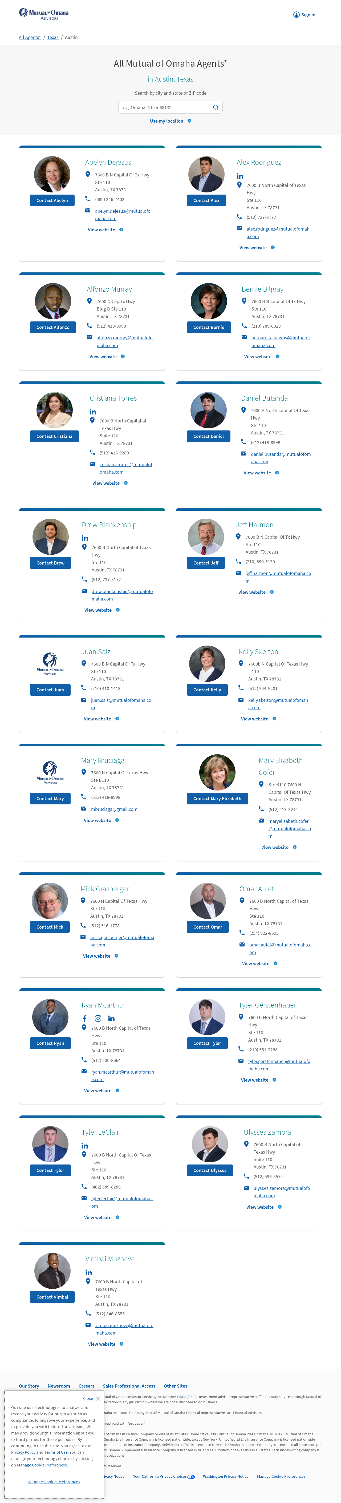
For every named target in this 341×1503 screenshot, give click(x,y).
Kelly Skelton (258, 651)
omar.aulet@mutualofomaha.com (280, 948)
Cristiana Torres (113, 398)
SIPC (193, 1396)
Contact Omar (207, 927)
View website (101, 230)
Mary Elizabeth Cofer (281, 766)
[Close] (93, 1397)
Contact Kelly (207, 690)
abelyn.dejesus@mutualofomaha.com (123, 214)
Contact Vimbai (52, 1297)
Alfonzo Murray (109, 289)
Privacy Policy (23, 1452)
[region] (54, 1445)
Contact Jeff (205, 563)
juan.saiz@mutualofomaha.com (121, 704)
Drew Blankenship (109, 524)
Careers (86, 1386)
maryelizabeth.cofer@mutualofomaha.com (290, 828)
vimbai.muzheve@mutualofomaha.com (124, 1329)
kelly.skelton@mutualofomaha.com (278, 704)
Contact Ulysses (209, 1170)
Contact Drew (50, 563)
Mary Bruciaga (103, 760)
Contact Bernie (208, 327)
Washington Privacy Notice (226, 1476)
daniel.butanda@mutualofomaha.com (281, 458)
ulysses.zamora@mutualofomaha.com (282, 1192)
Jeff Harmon (255, 524)
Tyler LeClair (100, 1132)
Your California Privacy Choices (159, 1476)
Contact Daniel (208, 436)
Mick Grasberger (104, 888)
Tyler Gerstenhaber (267, 1005)
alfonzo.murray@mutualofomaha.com (125, 341)
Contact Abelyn (52, 200)
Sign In (304, 13)
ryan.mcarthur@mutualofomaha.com (122, 1075)
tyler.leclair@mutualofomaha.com (122, 1202)
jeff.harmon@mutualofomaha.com (278, 577)
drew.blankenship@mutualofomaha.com (122, 595)
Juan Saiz (95, 651)
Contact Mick (49, 927)
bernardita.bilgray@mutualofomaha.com (280, 341)
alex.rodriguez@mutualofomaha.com (278, 232)
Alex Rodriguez (259, 162)
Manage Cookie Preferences (281, 1476)
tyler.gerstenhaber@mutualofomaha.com (279, 1065)
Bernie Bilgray (262, 289)
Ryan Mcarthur (103, 1005)
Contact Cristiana (54, 436)
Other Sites (175, 1386)
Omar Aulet (256, 888)
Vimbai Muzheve (110, 1258)
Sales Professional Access (129, 1386)
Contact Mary (50, 798)
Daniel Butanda (264, 398)
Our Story (29, 1386)
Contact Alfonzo (53, 327)
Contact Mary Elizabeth (217, 798)
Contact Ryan (50, 1043)
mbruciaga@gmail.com (114, 809)
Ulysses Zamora (267, 1132)
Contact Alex (206, 200)
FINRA (181, 1396)
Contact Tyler (207, 1043)
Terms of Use (56, 1452)
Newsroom (59, 1386)
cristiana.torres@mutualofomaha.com (126, 468)
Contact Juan (50, 690)
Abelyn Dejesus (108, 162)
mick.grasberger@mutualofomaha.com (122, 941)
